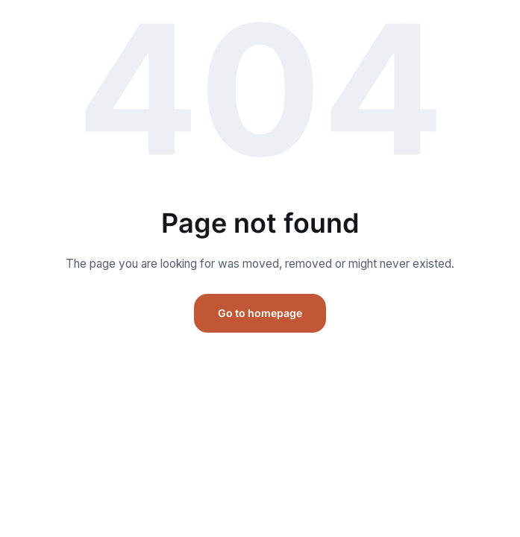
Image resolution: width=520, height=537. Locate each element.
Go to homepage (260, 313)
